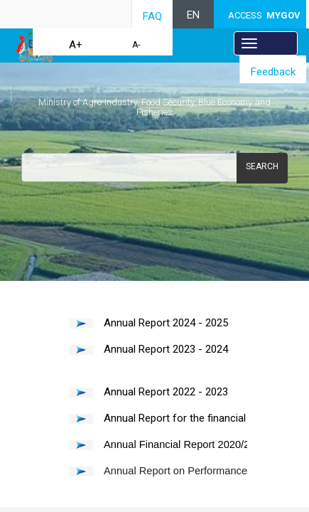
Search (262, 166)
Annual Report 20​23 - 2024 (166, 349)
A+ (75, 44)
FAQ (152, 16)
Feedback (273, 71)
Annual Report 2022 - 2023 (166, 391)
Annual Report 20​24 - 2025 (166, 322)
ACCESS (264, 15)
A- (136, 45)
